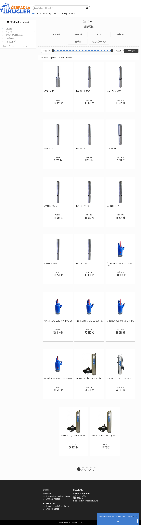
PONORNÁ (56, 34)
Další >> (98, 469)
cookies (135, 516)
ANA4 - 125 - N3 (80, 148)
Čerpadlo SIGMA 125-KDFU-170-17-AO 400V (58, 321)
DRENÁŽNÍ (77, 41)
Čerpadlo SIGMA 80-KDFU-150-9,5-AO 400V (58, 378)
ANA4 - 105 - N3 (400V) (114, 91)
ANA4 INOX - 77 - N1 (50, 263)
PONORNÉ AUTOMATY (99, 41)
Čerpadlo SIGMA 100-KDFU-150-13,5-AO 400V (120, 264)
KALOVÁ (98, 34)
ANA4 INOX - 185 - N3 (113, 206)
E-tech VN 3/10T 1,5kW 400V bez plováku (73, 436)
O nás (39, 13)
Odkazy (64, 13)
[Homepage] (32, 13)
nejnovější (69, 57)
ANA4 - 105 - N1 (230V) (83, 91)
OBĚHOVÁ (120, 34)
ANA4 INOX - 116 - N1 (51, 206)
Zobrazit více (26, 46)
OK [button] (118, 521)
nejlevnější (53, 57)
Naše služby (47, 13)
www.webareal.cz (77, 522)
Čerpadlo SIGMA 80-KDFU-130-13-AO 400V (120, 321)
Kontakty (72, 13)
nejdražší (61, 57)
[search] (87, 8)
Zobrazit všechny (8, 46)
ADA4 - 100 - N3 (49, 91)
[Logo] (15, 8)
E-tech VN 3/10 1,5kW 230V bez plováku (88, 378)
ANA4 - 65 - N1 (111, 148)
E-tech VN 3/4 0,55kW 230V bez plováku (103, 436)
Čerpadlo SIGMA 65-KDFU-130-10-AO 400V (89, 321)
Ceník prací (56, 13)
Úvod (84, 21)
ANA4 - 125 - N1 (49, 148)
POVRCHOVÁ (78, 34)
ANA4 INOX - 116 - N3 (82, 206)
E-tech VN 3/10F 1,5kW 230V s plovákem (119, 378)
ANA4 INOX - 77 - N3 (82, 263)
